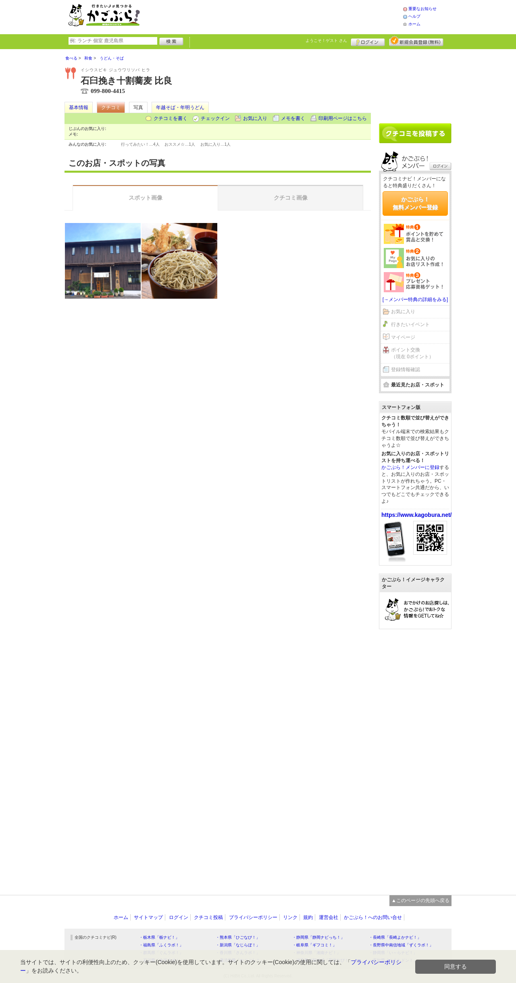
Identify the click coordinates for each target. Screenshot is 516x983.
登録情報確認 (405, 369)
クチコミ (111, 107)
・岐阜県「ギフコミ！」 (314, 945)
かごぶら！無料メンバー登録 (415, 203)
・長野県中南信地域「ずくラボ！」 (401, 945)
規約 (308, 917)
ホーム (414, 24)
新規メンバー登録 (416, 41)
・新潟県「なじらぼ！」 (238, 945)
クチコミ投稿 (208, 917)
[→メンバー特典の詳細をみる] (415, 299)
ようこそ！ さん (326, 40)
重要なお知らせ (422, 8)
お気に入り (255, 118)
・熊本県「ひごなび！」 (238, 937)
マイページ (403, 337)
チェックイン (215, 118)
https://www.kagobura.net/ (416, 515)
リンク (290, 917)
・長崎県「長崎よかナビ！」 (395, 937)
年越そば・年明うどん (180, 107)
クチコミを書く (170, 118)
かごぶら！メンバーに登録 (410, 467)
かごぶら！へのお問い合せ (373, 917)
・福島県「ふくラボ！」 (161, 945)
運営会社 (328, 917)
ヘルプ (414, 16)
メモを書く (293, 118)
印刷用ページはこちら (342, 118)
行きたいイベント (410, 324)
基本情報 (78, 107)
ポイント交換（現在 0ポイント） (412, 353)
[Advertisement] (279, 16)
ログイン (368, 41)
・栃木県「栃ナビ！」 (159, 937)
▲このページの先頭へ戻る (420, 900)
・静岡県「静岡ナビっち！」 (318, 937)
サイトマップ (148, 917)
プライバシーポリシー (253, 917)
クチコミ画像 (291, 197)
